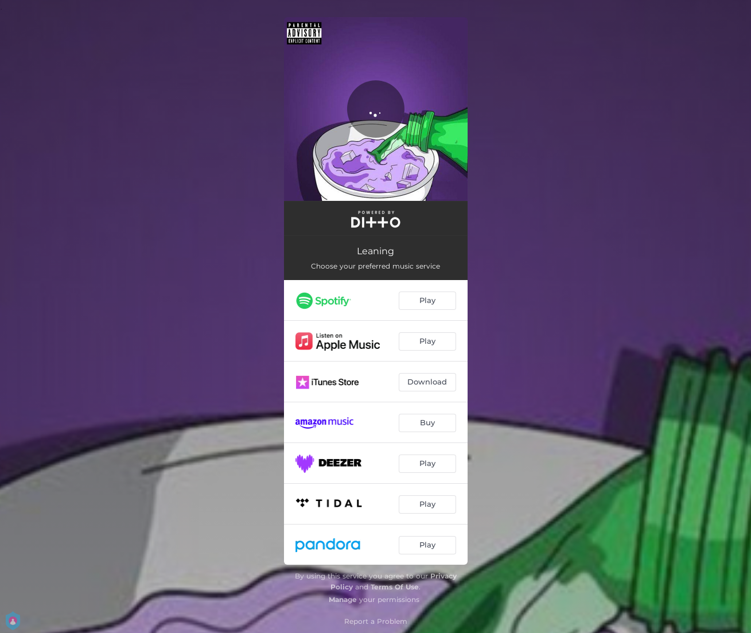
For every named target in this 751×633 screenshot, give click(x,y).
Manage (343, 599)
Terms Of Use (395, 586)
